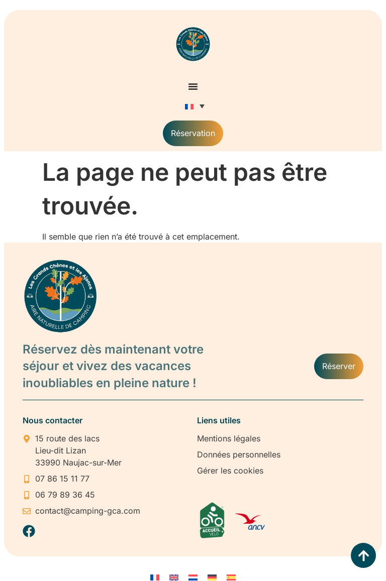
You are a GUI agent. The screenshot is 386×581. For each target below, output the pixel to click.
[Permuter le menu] (193, 86)
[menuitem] (193, 105)
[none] (193, 105)
